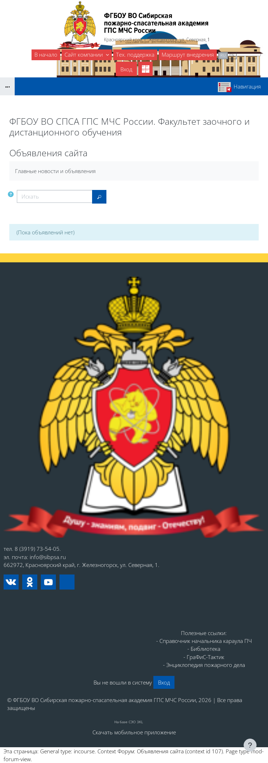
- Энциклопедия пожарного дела (204, 664)
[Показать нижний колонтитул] (250, 745)
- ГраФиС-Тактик (203, 657)
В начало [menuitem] (45, 54)
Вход (126, 69)
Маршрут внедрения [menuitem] (188, 54)
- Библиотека (203, 648)
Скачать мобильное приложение (134, 732)
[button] (11, 194)
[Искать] (54, 196)
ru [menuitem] (223, 55)
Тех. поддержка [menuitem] (135, 54)
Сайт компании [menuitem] (84, 54)
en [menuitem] (231, 55)
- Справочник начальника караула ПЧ (204, 640)
